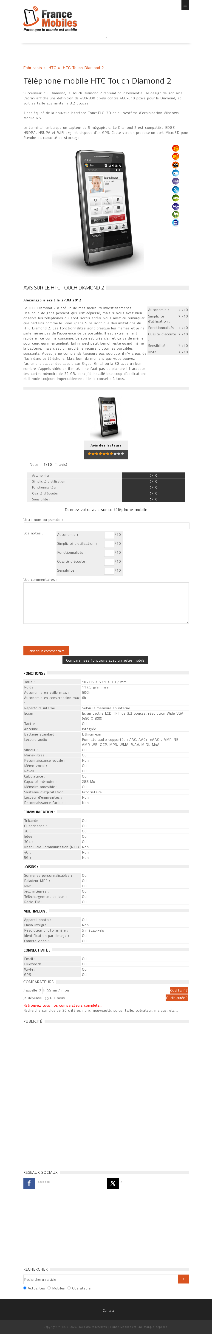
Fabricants (32, 68)
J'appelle (30, 990)
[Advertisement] (106, 46)
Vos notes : (33, 533)
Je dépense (33, 997)
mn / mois (61, 990)
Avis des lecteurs (106, 445)
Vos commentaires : (40, 579)
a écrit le (52, 300)
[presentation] (62, 635)
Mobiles (58, 1288)
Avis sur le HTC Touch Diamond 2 (63, 287)
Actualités (36, 1288)
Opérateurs (81, 1288)
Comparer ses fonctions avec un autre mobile (105, 660)
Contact (108, 1310)
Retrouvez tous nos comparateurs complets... (62, 1005)
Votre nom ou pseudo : (43, 519)
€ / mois (57, 997)
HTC (52, 68)
